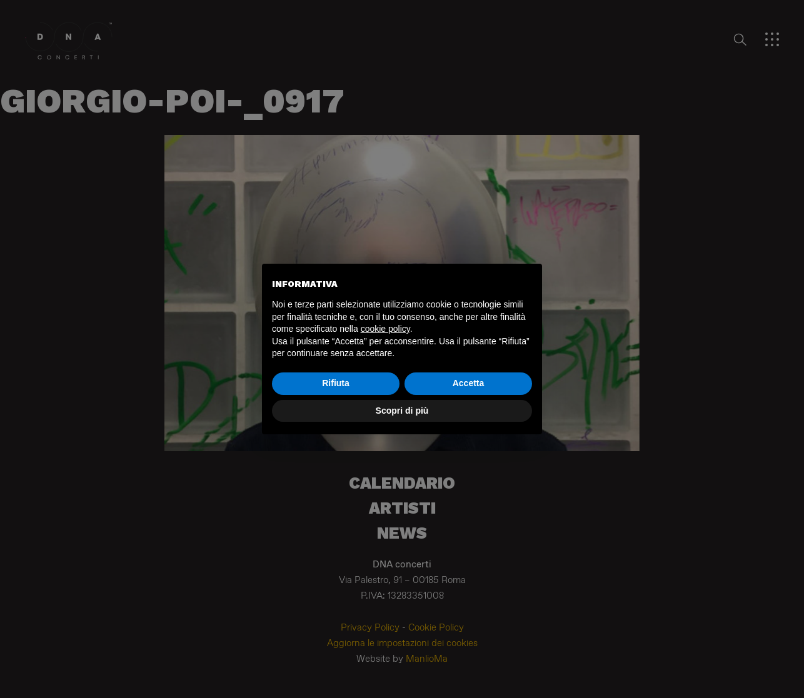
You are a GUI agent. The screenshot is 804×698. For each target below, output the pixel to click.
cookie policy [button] (385, 329)
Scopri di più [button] (402, 411)
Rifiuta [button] (335, 383)
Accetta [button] (469, 383)
